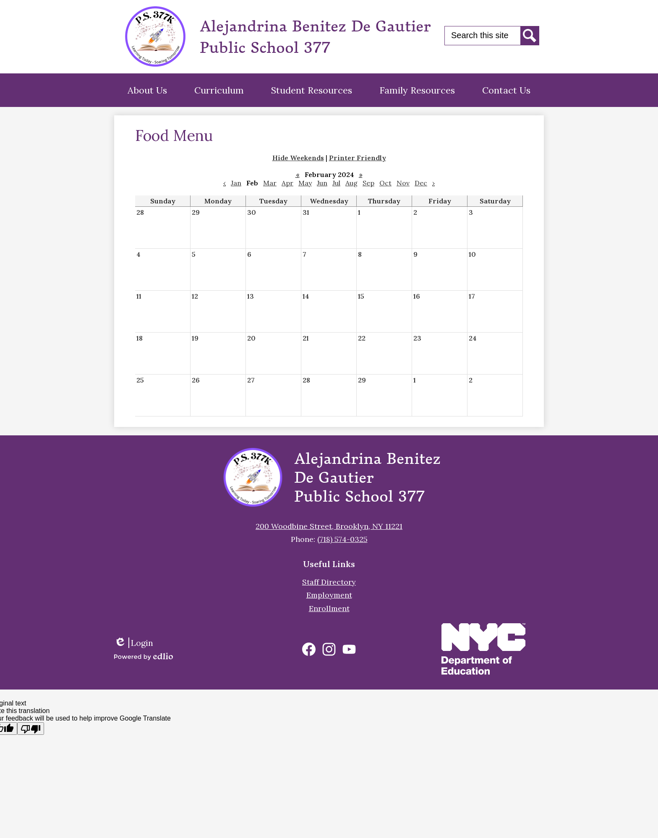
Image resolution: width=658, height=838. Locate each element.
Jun (322, 183)
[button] (147, 90)
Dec (421, 183)
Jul (336, 183)
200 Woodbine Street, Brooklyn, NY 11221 (329, 526)
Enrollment (329, 608)
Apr (287, 183)
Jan (236, 183)
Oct (385, 183)
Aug (351, 183)
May (305, 183)
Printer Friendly (357, 158)
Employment (329, 595)
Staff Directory (329, 582)
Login (133, 643)
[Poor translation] (30, 728)
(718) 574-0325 (342, 539)
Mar (270, 183)
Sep (368, 183)
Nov (403, 183)
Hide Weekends (298, 158)
